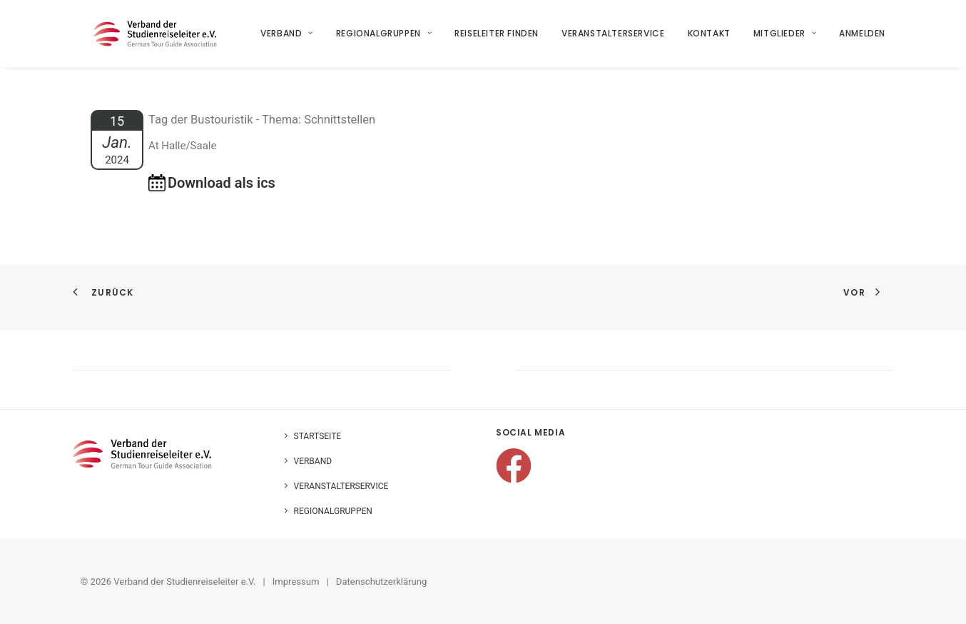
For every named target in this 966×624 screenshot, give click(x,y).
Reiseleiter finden (497, 37)
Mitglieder (784, 37)
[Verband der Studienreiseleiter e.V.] (158, 37)
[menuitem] (292, 37)
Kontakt (709, 37)
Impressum (296, 581)
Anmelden (863, 37)
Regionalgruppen (384, 37)
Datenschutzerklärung (381, 581)
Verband (287, 37)
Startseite (318, 436)
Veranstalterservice (613, 37)
